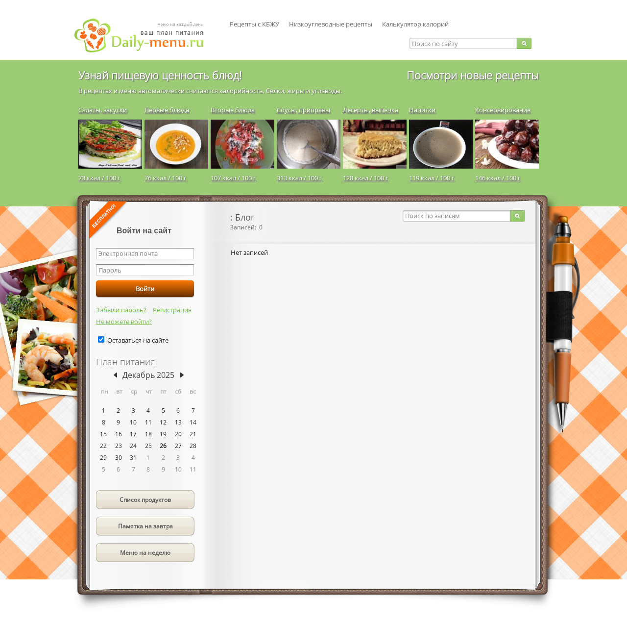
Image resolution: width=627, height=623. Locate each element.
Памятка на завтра (145, 526)
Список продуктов (145, 500)
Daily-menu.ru (145, 35)
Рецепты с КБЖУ (254, 24)
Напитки (422, 109)
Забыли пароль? (121, 309)
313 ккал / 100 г (299, 178)
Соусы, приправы (303, 109)
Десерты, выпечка (370, 109)
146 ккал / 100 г (498, 178)
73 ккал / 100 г (99, 178)
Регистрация (172, 309)
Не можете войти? (124, 321)
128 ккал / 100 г (365, 178)
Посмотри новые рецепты (473, 75)
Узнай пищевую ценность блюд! (159, 75)
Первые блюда (167, 109)
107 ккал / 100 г (233, 178)
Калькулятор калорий (415, 24)
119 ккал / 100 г (432, 178)
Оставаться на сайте (138, 340)
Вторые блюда (233, 109)
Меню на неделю (145, 552)
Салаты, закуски (102, 109)
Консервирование (503, 109)
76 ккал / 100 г (166, 178)
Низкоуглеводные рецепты (330, 24)
